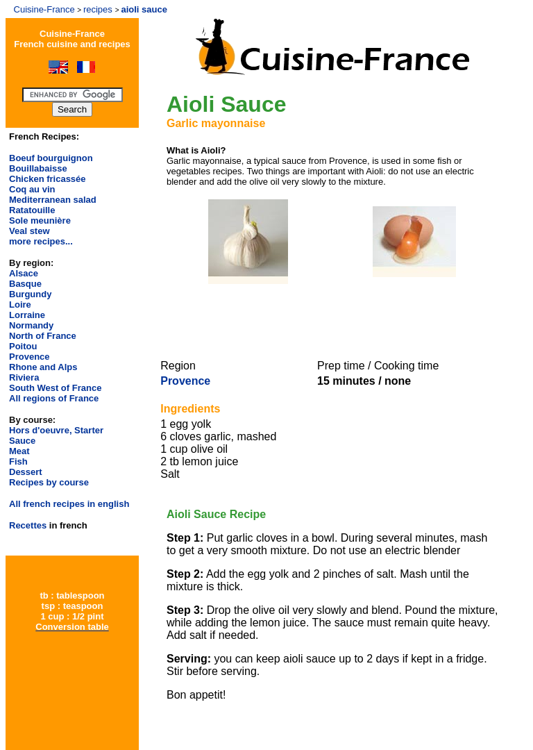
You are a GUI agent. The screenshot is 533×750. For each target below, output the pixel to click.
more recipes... (41, 241)
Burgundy (30, 294)
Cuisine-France (44, 9)
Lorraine (27, 315)
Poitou (23, 346)
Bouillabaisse (38, 168)
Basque (25, 283)
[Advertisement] (330, 319)
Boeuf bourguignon (51, 158)
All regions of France (54, 398)
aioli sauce (144, 9)
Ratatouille (32, 210)
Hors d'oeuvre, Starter (56, 430)
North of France (42, 336)
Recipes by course (49, 482)
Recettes (27, 525)
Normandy (31, 325)
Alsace (23, 273)
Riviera (24, 377)
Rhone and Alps (43, 367)
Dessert (25, 472)
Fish (18, 461)
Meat (19, 451)
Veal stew (29, 231)
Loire (20, 304)
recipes (97, 9)
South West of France (55, 388)
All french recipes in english (69, 504)
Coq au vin (32, 189)
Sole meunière (40, 220)
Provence (29, 356)
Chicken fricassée (47, 179)
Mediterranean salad (52, 199)
